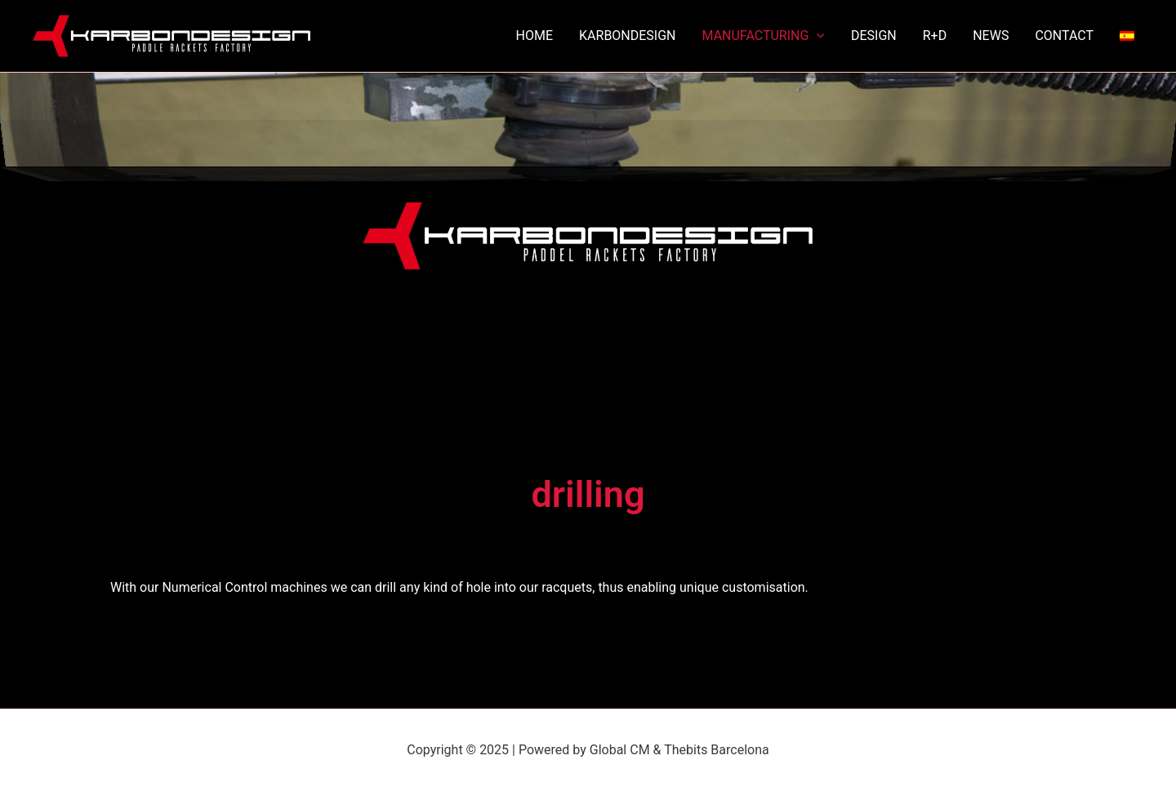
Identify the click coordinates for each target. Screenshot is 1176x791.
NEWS (991, 35)
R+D (935, 35)
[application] (816, 36)
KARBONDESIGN (627, 35)
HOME (534, 35)
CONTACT (1064, 35)
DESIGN (874, 35)
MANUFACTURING (763, 36)
